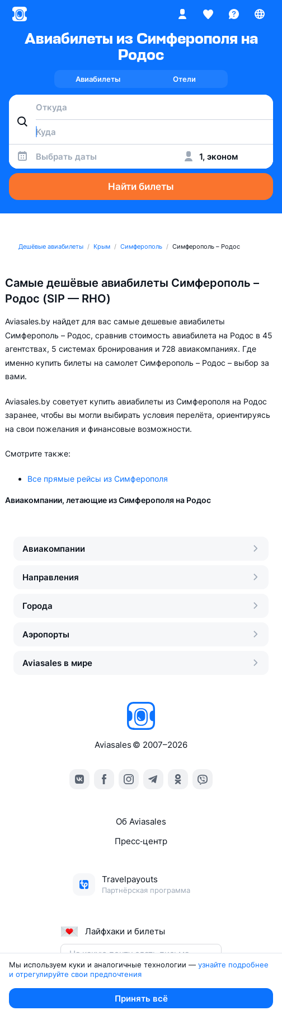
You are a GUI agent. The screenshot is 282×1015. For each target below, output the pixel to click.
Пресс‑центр (141, 841)
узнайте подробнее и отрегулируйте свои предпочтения (140, 969)
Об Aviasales (141, 821)
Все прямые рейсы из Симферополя (97, 478)
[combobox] (141, 107)
